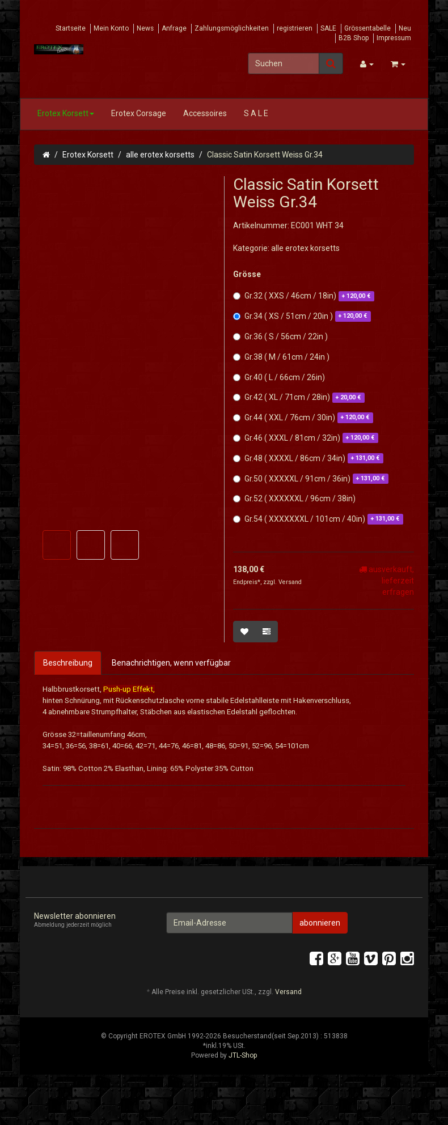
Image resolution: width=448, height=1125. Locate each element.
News (145, 28)
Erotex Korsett (65, 113)
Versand (290, 582)
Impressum (394, 38)
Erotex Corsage (138, 113)
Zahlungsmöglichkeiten (232, 28)
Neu (405, 28)
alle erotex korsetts (160, 154)
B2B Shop (354, 38)
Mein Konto (111, 28)
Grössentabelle (367, 28)
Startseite (71, 28)
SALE (328, 28)
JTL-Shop (243, 1094)
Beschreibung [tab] (67, 662)
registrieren (294, 28)
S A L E (256, 113)
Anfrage (174, 28)
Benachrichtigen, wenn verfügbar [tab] (171, 662)
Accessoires (205, 113)
